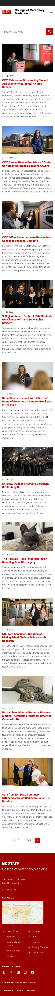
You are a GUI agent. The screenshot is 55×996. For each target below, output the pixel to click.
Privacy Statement (41, 947)
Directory (10, 956)
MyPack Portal (13, 950)
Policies (36, 942)
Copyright (10, 936)
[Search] (49, 31)
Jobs (34, 936)
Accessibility (12, 931)
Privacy (20, 990)
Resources (31, 990)
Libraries (36, 931)
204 (29, 840)
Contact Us (37, 952)
